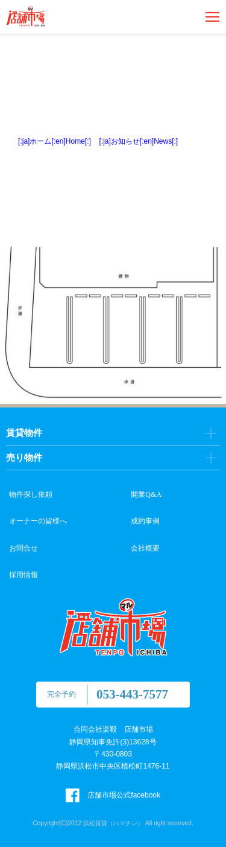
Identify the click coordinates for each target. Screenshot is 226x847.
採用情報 (23, 575)
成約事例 (145, 521)
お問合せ (23, 548)
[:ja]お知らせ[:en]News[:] (138, 141)
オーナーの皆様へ (38, 521)
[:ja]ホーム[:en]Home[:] (54, 141)
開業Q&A (146, 494)
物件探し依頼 (30, 494)
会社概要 (145, 548)
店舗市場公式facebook (113, 795)
